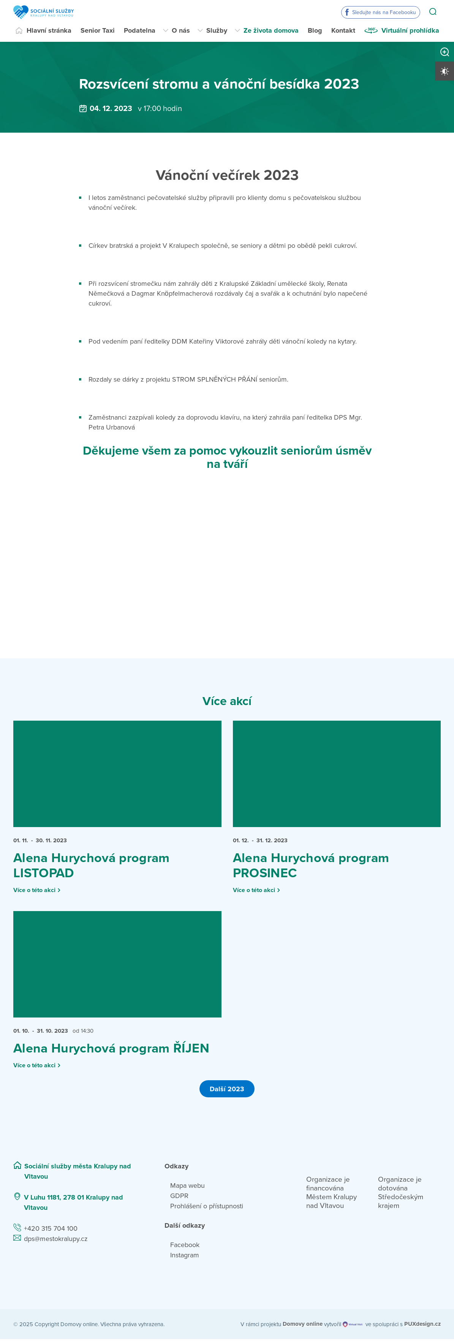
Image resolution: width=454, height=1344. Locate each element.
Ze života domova (271, 30)
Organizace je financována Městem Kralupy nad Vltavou (331, 1197)
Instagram (184, 1260)
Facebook (184, 1250)
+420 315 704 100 (51, 1233)
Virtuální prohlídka (410, 30)
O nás (181, 30)
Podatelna (139, 30)
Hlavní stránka (49, 30)
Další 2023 (227, 1093)
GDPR (179, 1201)
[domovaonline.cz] (303, 1329)
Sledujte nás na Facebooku (384, 12)
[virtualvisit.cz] (353, 1329)
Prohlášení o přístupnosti (206, 1211)
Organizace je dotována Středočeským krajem (400, 1197)
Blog (315, 30)
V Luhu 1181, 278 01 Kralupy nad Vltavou (73, 1207)
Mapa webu (187, 1190)
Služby (216, 30)
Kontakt (343, 30)
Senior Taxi (98, 30)
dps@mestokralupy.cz (56, 1243)
